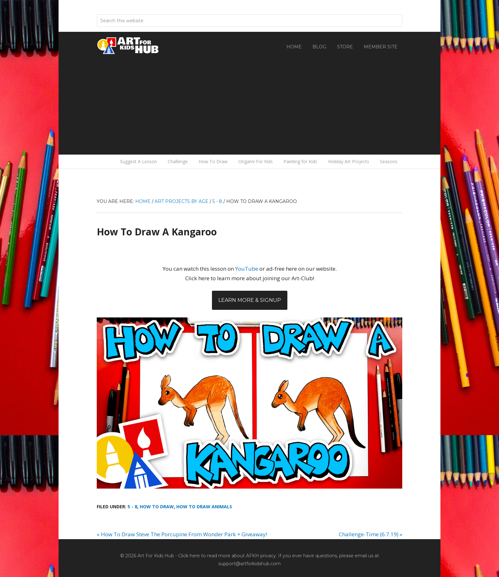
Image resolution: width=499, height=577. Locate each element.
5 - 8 (132, 507)
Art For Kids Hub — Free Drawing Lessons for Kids (128, 45)
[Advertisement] (249, 102)
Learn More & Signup (249, 300)
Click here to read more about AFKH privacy (227, 556)
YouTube (246, 268)
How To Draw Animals (204, 507)
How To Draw (157, 507)
